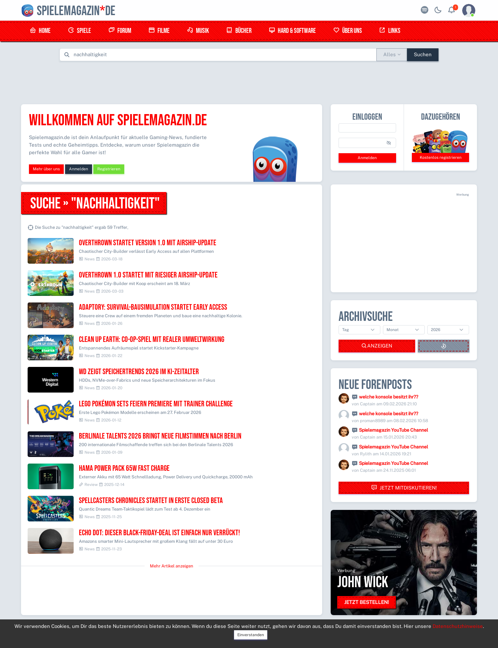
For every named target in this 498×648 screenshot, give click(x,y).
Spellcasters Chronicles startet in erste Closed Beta (151, 500)
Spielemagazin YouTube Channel (393, 430)
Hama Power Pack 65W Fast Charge (124, 468)
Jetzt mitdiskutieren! (404, 487)
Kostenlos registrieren (441, 157)
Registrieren (108, 169)
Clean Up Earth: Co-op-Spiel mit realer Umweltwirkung (151, 339)
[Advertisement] (249, 81)
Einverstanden (250, 635)
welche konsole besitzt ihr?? (388, 396)
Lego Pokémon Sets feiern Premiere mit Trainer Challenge (156, 404)
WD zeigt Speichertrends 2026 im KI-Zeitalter (139, 371)
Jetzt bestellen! (366, 602)
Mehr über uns (46, 169)
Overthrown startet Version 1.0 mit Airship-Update (147, 243)
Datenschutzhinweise (458, 626)
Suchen (423, 54)
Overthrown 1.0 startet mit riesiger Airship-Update (148, 275)
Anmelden (78, 169)
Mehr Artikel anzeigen (171, 566)
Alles (389, 54)
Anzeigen (376, 346)
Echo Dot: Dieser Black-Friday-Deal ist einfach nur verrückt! (159, 533)
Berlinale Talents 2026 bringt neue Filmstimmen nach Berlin (160, 436)
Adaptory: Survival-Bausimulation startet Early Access (153, 307)
